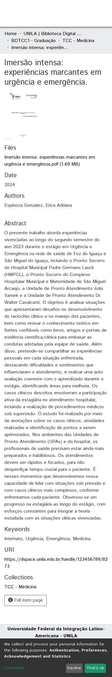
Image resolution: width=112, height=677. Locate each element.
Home (11, 33)
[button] (73, 13)
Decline (74, 668)
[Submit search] (65, 13)
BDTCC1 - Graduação (33, 40)
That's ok (95, 668)
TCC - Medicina (78, 40)
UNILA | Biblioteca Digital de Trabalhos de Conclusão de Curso (53, 33)
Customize (14, 668)
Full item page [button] (25, 600)
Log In (85, 13)
